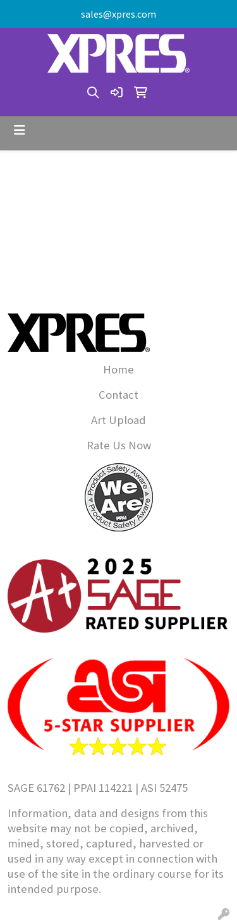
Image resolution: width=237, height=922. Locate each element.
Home (118, 369)
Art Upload (118, 420)
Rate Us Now (119, 445)
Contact (118, 394)
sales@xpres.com (118, 14)
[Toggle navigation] (19, 130)
